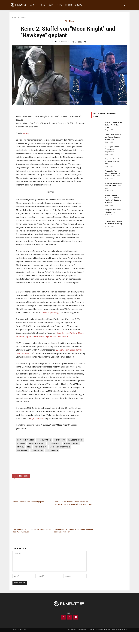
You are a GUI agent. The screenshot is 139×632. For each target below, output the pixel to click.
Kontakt (91, 630)
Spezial (78, 5)
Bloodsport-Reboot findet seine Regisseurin (112, 149)
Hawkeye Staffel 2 (37, 443)
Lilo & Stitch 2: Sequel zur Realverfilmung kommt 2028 (113, 137)
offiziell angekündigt (50, 312)
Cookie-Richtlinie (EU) (119, 630)
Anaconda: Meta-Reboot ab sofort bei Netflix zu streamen (112, 173)
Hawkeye (21, 443)
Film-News (21, 18)
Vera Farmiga (52, 450)
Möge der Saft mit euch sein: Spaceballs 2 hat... (113, 161)
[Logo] (23, 5)
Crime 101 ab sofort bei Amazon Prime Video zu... (113, 185)
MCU (29, 447)
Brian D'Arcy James (25, 440)
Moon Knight (40, 447)
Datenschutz (82, 630)
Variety (26, 133)
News (51, 5)
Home (42, 5)
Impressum (72, 630)
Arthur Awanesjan (62, 42)
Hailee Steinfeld (75, 440)
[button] (124, 5)
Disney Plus (59, 440)
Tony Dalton (37, 450)
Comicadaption (44, 440)
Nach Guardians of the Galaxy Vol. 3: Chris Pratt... (113, 124)
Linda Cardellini (71, 443)
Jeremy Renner (54, 443)
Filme (59, 5)
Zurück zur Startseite (103, 630)
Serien (68, 5)
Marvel (20, 447)
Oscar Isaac (22, 450)
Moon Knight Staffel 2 (60, 447)
